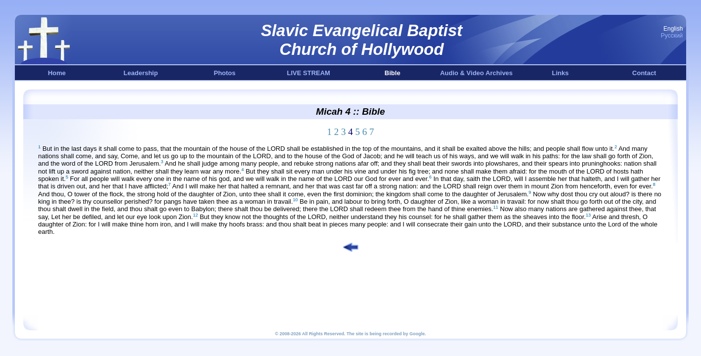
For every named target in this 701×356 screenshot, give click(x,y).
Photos (225, 73)
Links (560, 73)
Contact (644, 73)
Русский (672, 35)
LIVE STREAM (308, 73)
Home (57, 73)
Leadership (141, 73)
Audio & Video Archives (476, 73)
